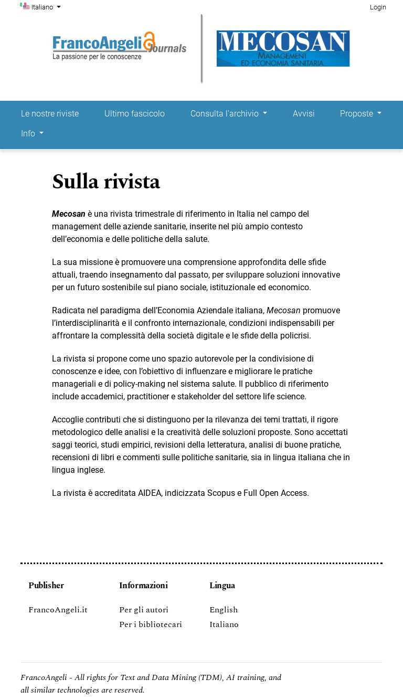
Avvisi (304, 114)
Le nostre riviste (50, 114)
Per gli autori (143, 609)
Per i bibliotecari (150, 624)
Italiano (47, 6)
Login (378, 7)
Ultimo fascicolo (134, 114)
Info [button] (29, 134)
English (223, 609)
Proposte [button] (357, 114)
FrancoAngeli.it (58, 609)
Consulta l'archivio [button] (225, 114)
